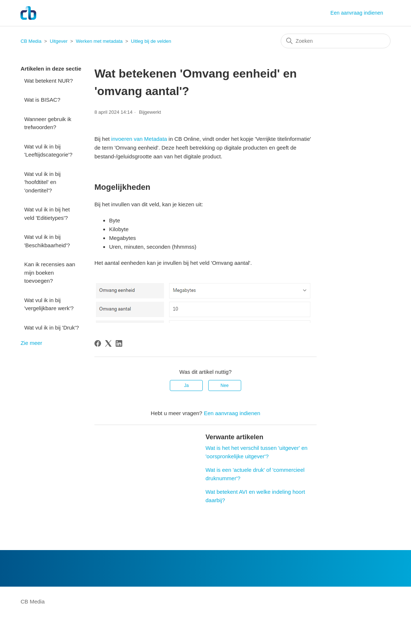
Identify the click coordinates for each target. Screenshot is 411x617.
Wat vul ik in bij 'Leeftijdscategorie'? (48, 150)
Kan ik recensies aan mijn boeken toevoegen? (49, 272)
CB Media (30, 41)
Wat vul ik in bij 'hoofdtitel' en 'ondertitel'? (42, 182)
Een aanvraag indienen (356, 13)
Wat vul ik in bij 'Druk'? (51, 327)
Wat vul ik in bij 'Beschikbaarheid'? (47, 241)
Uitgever (58, 41)
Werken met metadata (99, 41)
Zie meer (31, 343)
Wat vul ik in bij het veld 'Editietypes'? (47, 213)
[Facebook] (97, 343)
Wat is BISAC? (42, 100)
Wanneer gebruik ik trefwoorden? (47, 123)
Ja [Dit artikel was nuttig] (186, 385)
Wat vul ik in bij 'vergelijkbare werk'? (49, 304)
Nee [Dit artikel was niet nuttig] (225, 385)
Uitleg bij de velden (151, 41)
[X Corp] (108, 343)
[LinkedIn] (119, 343)
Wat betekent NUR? (48, 81)
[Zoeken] (336, 41)
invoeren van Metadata (139, 139)
